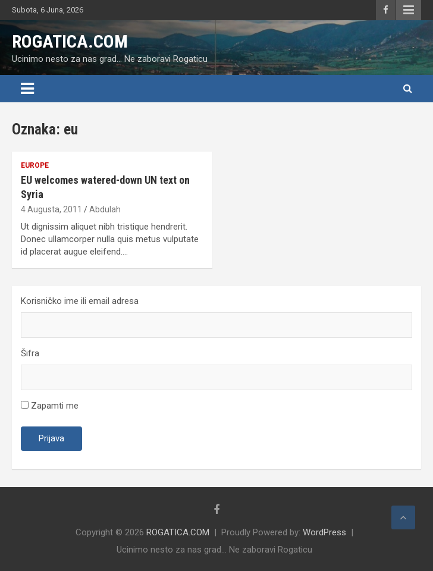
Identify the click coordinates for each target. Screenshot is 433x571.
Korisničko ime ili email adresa (80, 301)
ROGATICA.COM (70, 41)
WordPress (324, 532)
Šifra (30, 353)
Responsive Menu (408, 10)
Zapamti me (50, 405)
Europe (35, 165)
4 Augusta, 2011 (51, 209)
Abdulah (105, 209)
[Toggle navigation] (27, 88)
